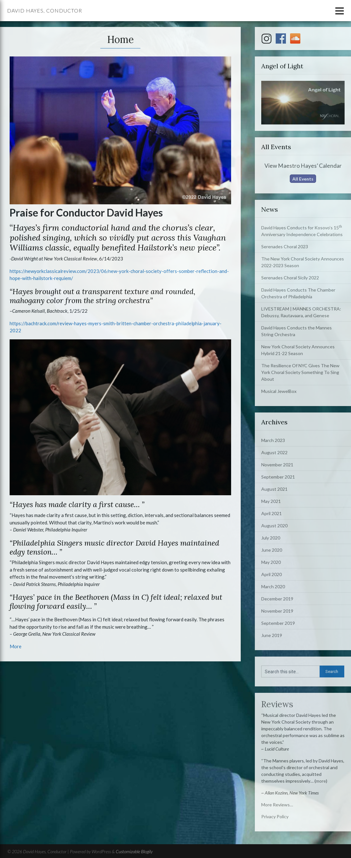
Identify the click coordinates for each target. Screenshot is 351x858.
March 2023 (273, 440)
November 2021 (277, 464)
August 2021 (274, 489)
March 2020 (273, 586)
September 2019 (278, 623)
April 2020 (271, 574)
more (321, 781)
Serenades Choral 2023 (284, 246)
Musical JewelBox (279, 391)
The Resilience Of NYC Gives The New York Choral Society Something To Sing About (300, 372)
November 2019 (277, 611)
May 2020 (271, 562)
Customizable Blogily (134, 851)
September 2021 (278, 477)
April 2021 (271, 513)
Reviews (277, 704)
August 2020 (274, 525)
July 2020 (270, 537)
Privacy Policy (274, 816)
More (15, 646)
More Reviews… (277, 804)
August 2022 (274, 452)
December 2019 (277, 598)
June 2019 (271, 635)
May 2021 (271, 501)
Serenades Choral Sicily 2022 (290, 277)
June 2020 (271, 550)
